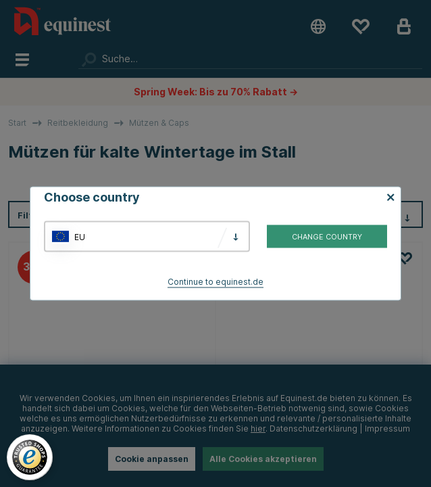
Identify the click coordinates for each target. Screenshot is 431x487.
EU (79, 236)
